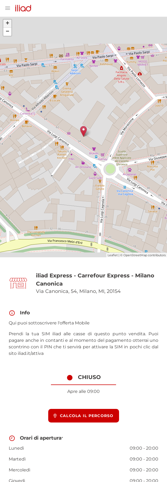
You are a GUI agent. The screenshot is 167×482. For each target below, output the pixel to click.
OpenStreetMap (135, 255)
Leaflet (113, 255)
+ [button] (7, 24)
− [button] (7, 32)
